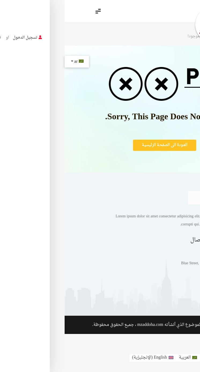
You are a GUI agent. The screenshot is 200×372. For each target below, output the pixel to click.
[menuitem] (123, 358)
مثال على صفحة (150, 294)
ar (14, 62)
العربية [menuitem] (120, 358)
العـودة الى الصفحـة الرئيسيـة (100, 145)
